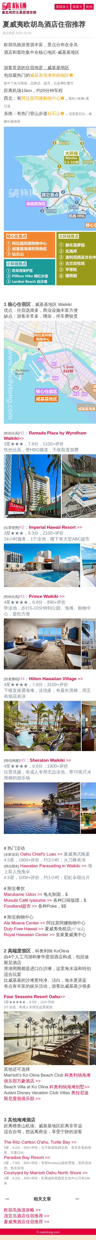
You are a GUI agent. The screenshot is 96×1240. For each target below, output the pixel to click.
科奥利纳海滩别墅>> (69, 1086)
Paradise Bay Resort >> (27, 1157)
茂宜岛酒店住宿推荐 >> (26, 1215)
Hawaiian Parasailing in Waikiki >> (53, 865)
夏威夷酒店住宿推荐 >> (26, 1221)
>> (55, 527)
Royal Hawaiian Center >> (29, 934)
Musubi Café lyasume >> (28, 900)
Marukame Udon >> (23, 894)
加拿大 (77, 7)
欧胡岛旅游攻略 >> (22, 1210)
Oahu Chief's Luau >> (41, 854)
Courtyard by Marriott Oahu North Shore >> (46, 1172)
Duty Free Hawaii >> (24, 928)
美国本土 (62, 7)
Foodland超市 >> (20, 906)
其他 (89, 7)
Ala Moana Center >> (24, 923)
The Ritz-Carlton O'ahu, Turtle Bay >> (40, 1142)
